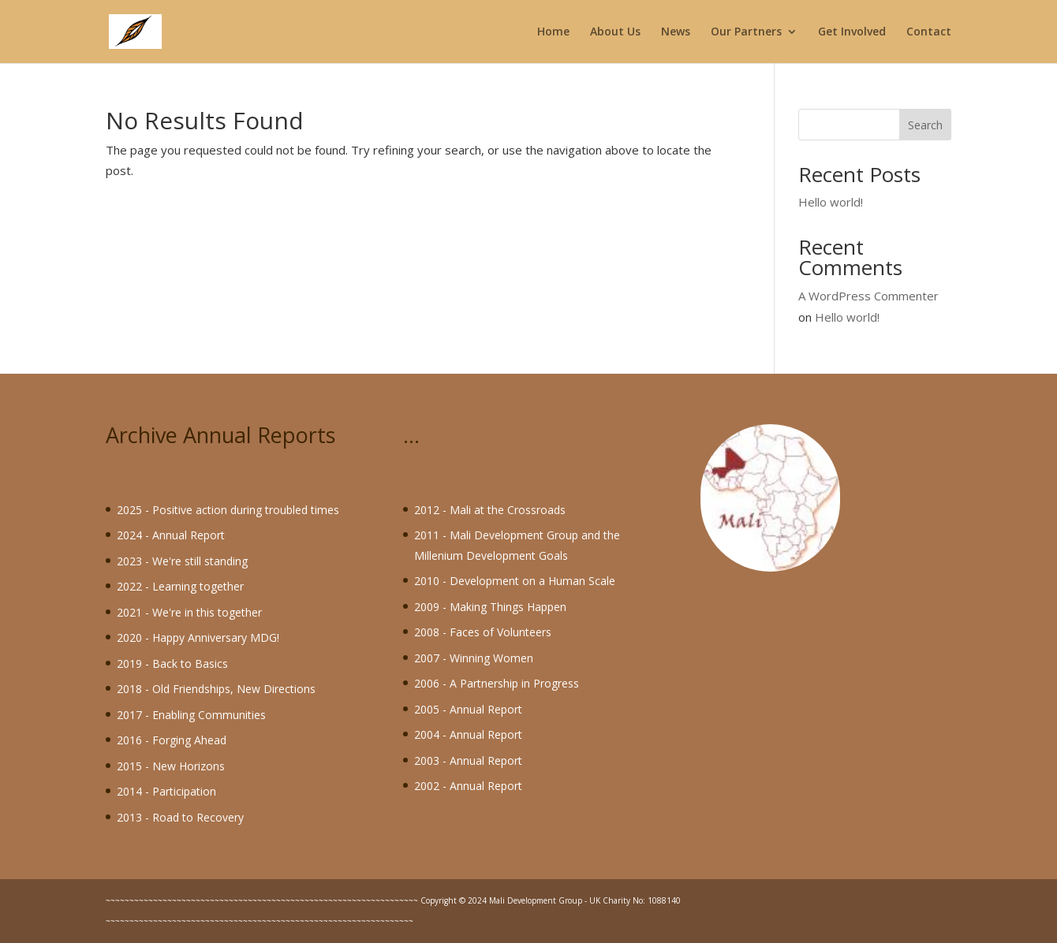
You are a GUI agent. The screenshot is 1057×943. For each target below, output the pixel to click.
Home (553, 32)
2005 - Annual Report (468, 709)
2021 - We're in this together (189, 612)
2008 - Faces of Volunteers (482, 631)
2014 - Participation (166, 791)
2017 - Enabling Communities (191, 714)
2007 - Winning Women (473, 657)
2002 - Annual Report (468, 785)
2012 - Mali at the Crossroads (490, 509)
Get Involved (852, 32)
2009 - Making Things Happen (490, 606)
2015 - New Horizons (171, 765)
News (675, 32)
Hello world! (830, 202)
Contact (928, 32)
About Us (615, 32)
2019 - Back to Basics (172, 663)
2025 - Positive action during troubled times (228, 509)
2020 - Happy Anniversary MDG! (198, 637)
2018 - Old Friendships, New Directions (216, 688)
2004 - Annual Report (468, 734)
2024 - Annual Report (171, 534)
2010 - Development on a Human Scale (514, 580)
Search (925, 124)
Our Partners (746, 32)
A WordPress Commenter (868, 296)
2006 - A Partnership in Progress (496, 683)
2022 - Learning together (180, 586)
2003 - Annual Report (468, 760)
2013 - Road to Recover (177, 817)
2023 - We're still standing (182, 561)
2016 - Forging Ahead (171, 739)
